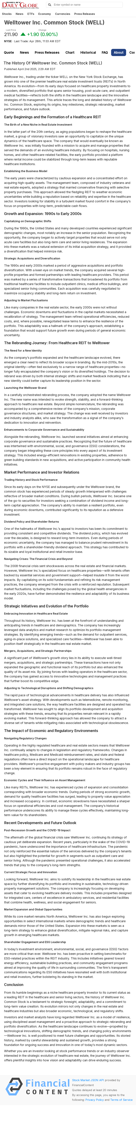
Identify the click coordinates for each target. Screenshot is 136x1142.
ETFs (30, 14)
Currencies (62, 14)
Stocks (7, 14)
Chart (69, 52)
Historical (88, 52)
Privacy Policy (94, 1099)
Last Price (11, 30)
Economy (44, 14)
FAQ (105, 52)
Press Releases (84, 14)
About (119, 52)
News (19, 14)
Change (42, 30)
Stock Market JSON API (88, 1080)
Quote (9, 52)
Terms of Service (121, 1099)
